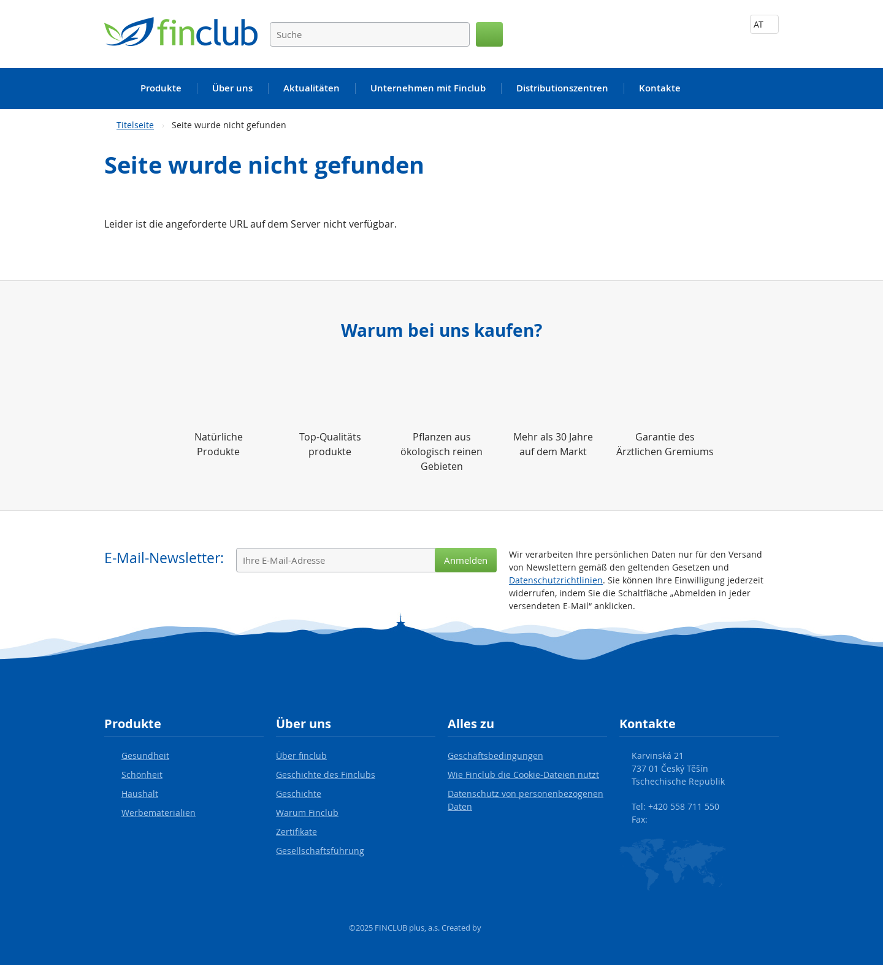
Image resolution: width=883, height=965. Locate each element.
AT (764, 24)
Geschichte (298, 793)
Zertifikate (296, 831)
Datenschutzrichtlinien (556, 580)
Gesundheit (145, 755)
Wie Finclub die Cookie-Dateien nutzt (523, 774)
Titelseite (135, 125)
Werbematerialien (158, 812)
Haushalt (139, 793)
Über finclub (301, 755)
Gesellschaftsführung (320, 850)
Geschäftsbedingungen (495, 755)
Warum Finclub (307, 812)
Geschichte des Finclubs (325, 774)
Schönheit (141, 774)
